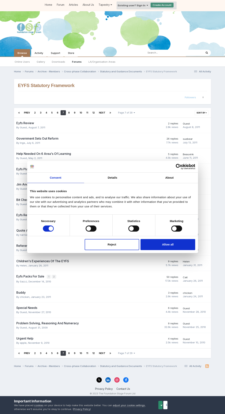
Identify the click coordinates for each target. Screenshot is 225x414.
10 (81, 112)
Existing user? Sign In (133, 5)
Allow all (168, 244)
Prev (27, 112)
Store (71, 52)
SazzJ (23, 281)
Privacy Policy (104, 388)
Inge (22, 142)
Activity (39, 52)
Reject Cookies (197, 405)
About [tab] (169, 177)
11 (87, 112)
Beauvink (188, 154)
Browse (22, 54)
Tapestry (105, 4)
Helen (23, 265)
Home (48, 4)
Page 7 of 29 (126, 112)
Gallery (41, 61)
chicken (24, 296)
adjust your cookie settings (129, 405)
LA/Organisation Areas (101, 61)
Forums (77, 61)
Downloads (58, 61)
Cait (185, 277)
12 (93, 112)
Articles (73, 4)
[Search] (163, 53)
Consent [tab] (55, 177)
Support (55, 52)
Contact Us (123, 388)
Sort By (202, 113)
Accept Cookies (166, 405)
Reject (112, 244)
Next (102, 112)
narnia (24, 234)
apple (23, 342)
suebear (188, 138)
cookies (38, 405)
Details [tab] (112, 177)
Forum (60, 4)
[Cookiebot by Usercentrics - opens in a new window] (178, 166)
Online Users (22, 61)
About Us (88, 4)
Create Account (162, 4)
